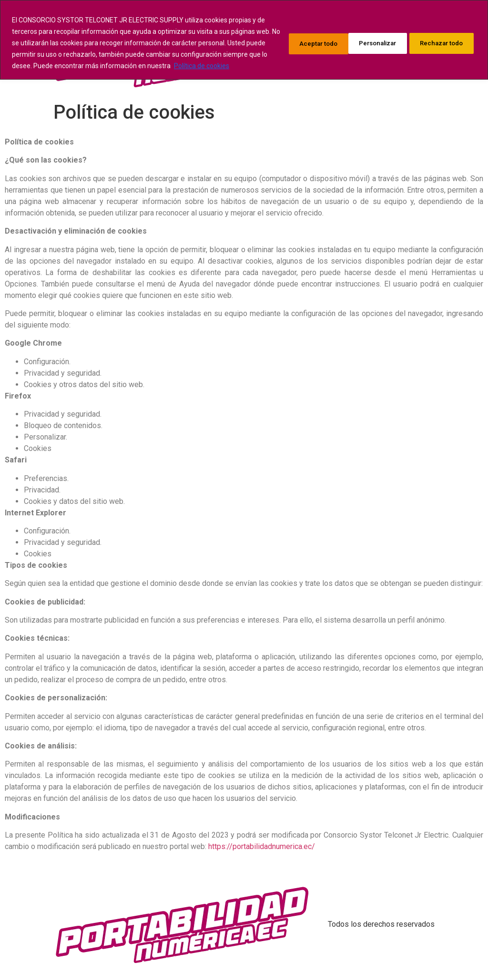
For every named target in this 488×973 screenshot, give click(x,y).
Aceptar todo (442, 48)
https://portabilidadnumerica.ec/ (261, 846)
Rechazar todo (367, 48)
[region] (244, 45)
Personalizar (292, 48)
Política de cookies (113, 77)
